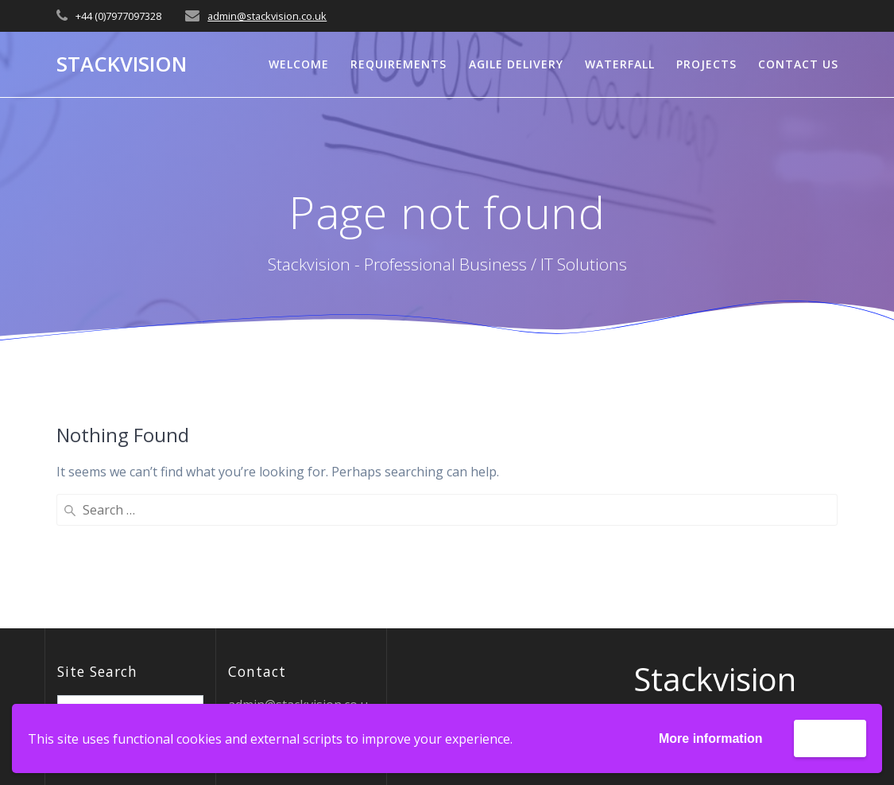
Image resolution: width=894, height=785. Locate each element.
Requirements (398, 64)
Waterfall (620, 64)
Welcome (299, 64)
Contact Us (798, 64)
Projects (706, 64)
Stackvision (121, 64)
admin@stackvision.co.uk (267, 16)
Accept (830, 737)
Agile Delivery (516, 64)
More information (711, 738)
